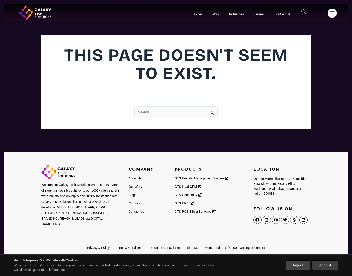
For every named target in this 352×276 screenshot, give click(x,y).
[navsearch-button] (304, 12)
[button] (331, 11)
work (215, 14)
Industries (236, 14)
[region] (176, 265)
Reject (298, 265)
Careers (258, 14)
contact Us (282, 14)
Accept (325, 265)
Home (197, 14)
